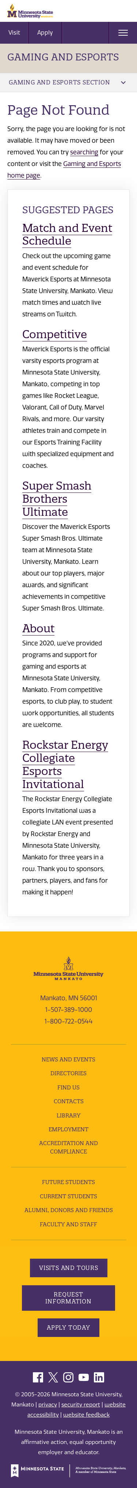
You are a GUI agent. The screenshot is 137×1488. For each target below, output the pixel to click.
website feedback (86, 1415)
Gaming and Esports (63, 57)
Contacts (69, 1101)
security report (80, 1404)
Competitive (54, 334)
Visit (14, 32)
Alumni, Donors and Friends (68, 1210)
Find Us (68, 1087)
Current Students (68, 1196)
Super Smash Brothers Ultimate (56, 499)
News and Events (68, 1059)
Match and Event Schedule (67, 234)
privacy (47, 1404)
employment (68, 1129)
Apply (45, 32)
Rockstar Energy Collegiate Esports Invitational (65, 764)
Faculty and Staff (68, 1224)
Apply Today (68, 1327)
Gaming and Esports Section (67, 82)
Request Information (68, 1298)
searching (84, 152)
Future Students (68, 1182)
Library (68, 1115)
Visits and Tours (68, 1267)
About (38, 628)
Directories (68, 1073)
